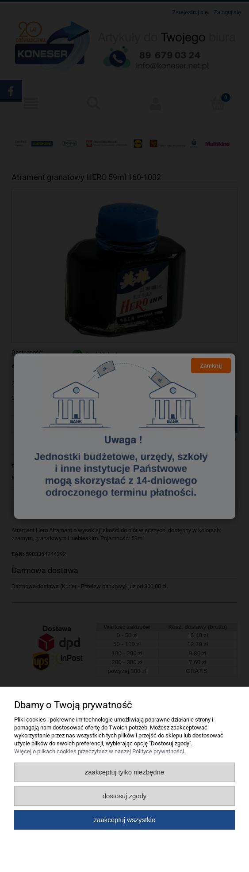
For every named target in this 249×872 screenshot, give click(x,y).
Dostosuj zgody (125, 796)
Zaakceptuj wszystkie (124, 819)
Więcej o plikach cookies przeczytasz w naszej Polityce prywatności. (99, 751)
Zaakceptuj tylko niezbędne (124, 772)
